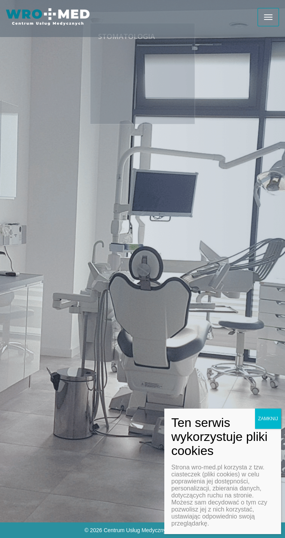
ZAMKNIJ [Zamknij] (268, 418)
